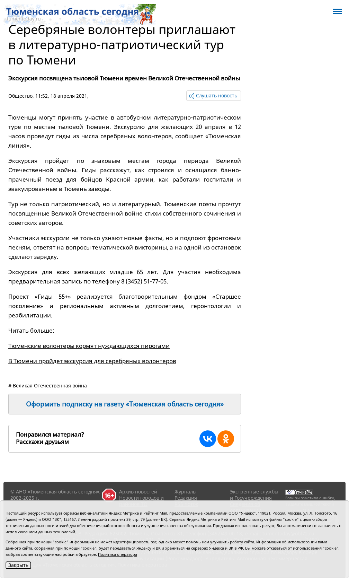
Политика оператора (117, 554)
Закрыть (18, 565)
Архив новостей (138, 491)
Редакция (185, 497)
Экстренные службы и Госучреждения (254, 494)
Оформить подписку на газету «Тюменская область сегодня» (125, 404)
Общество (20, 96)
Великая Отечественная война (50, 385)
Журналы (185, 491)
